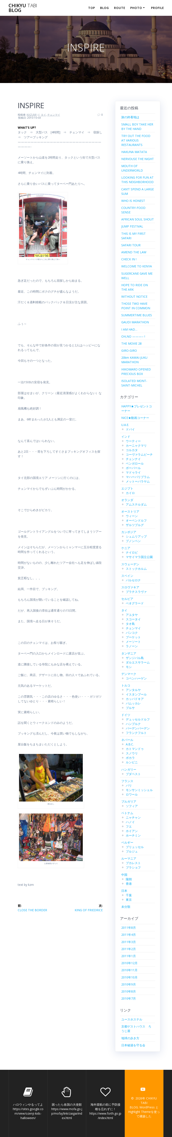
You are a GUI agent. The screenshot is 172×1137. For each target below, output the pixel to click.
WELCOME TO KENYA (136, 266)
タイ (43, 115)
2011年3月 (128, 942)
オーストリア (130, 511)
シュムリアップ (136, 536)
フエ (129, 826)
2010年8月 (128, 991)
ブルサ (130, 708)
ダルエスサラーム (138, 662)
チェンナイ (133, 459)
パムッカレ (133, 703)
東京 (129, 900)
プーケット (133, 637)
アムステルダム (136, 504)
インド (125, 436)
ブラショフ (133, 867)
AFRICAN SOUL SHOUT (137, 219)
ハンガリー (128, 769)
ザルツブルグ (135, 525)
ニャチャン (133, 817)
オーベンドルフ (136, 520)
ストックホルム (136, 569)
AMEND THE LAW (133, 252)
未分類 (125, 907)
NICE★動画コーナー (135, 418)
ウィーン (132, 516)
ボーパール (133, 468)
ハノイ (130, 822)
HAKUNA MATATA (134, 152)
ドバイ (130, 429)
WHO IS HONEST (133, 201)
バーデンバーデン (138, 728)
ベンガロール (135, 463)
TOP (91, 8)
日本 (124, 891)
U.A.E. (125, 425)
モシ (129, 667)
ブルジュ (132, 851)
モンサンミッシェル (139, 790)
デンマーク (128, 674)
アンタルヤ (133, 690)
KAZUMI (32, 115)
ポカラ (130, 758)
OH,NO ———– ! (133, 336)
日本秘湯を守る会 (133, 1045)
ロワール (132, 794)
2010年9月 (128, 984)
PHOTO (136, 8)
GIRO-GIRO (129, 350)
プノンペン (133, 541)
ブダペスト (133, 774)
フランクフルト (136, 733)
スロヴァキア (130, 587)
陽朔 (129, 879)
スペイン (127, 576)
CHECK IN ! (128, 259)
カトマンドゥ (135, 749)
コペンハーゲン (136, 678)
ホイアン (132, 831)
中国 (124, 875)
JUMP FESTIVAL (132, 226)
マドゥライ (133, 472)
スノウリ (132, 753)
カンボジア (128, 532)
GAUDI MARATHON (135, 322)
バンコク (132, 633)
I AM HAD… (129, 329)
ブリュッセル (135, 847)
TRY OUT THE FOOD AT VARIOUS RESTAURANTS (135, 140)
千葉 (129, 895)
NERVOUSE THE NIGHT (137, 159)
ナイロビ (132, 552)
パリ (129, 785)
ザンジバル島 (135, 658)
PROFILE (157, 8)
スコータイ (133, 619)
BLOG (104, 8)
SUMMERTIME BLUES (136, 315)
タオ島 (130, 624)
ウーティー (133, 441)
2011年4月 (128, 935)
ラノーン (132, 646)
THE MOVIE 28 (131, 343)
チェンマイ (53, 115)
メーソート (133, 642)
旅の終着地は (130, 117)
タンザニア (128, 653)
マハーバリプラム (138, 477)
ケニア (125, 548)
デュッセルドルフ (138, 719)
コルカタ (132, 450)
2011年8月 (128, 928)
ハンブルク (133, 724)
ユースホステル (131, 1019)
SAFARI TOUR (131, 245)
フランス (127, 781)
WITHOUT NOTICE (134, 296)
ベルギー (127, 842)
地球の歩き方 (130, 1038)
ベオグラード (135, 603)
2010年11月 (129, 970)
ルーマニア (128, 858)
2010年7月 (128, 998)
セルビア (127, 599)
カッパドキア (135, 699)
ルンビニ (132, 762)
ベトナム (127, 813)
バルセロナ (133, 580)
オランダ (127, 500)
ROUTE (119, 8)
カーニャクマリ (136, 445)
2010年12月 (129, 963)
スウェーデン (130, 564)
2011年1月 (128, 956)
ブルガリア (128, 801)
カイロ (130, 493)
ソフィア (132, 806)
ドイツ (125, 715)
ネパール (127, 740)
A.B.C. (130, 744)
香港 (129, 884)
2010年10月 (129, 977)
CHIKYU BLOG (23, 8)
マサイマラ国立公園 (139, 557)
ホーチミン (133, 835)
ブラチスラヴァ (136, 592)
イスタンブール (136, 694)
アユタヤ (132, 615)
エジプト (127, 488)
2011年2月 (128, 949)
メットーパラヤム (138, 481)
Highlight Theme (139, 1112)
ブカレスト (133, 863)
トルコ (125, 685)
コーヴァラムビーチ (139, 454)
